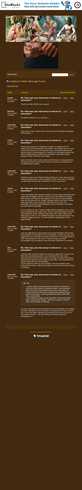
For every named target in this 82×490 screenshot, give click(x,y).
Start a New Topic (12, 86)
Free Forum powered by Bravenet (41, 332)
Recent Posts (12, 74)
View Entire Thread (67, 92)
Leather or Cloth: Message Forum (26, 81)
